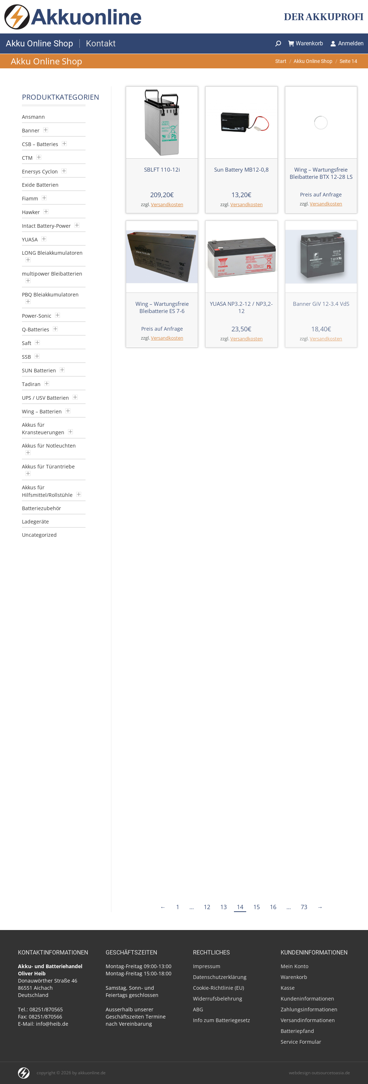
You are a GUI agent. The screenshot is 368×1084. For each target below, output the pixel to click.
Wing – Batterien (42, 411)
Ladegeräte (35, 521)
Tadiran (31, 384)
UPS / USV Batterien (45, 397)
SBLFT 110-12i (162, 169)
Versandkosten (167, 204)
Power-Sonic (36, 315)
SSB (26, 356)
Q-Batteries (35, 329)
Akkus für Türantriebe (48, 466)
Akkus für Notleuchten (49, 445)
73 (304, 709)
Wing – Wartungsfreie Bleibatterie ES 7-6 (162, 307)
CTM (27, 157)
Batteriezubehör (41, 508)
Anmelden (347, 43)
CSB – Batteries (40, 144)
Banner (31, 130)
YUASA (30, 239)
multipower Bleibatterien (52, 273)
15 (256, 709)
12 (207, 709)
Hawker (31, 212)
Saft (26, 343)
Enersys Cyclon (40, 171)
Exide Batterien (40, 184)
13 (223, 709)
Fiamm (30, 198)
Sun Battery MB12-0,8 (241, 169)
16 (273, 709)
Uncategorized (39, 534)
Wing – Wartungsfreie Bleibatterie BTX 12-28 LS (321, 107)
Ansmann (33, 116)
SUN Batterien (39, 370)
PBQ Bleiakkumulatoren (50, 294)
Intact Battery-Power (46, 225)
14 (240, 709)
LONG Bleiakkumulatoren (52, 252)
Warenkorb (305, 43)
